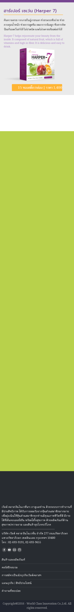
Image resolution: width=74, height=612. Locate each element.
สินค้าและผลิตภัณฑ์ (13, 560)
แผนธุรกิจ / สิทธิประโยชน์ (17, 583)
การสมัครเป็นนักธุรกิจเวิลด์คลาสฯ (21, 575)
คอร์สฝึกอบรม (10, 567)
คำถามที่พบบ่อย (11, 591)
